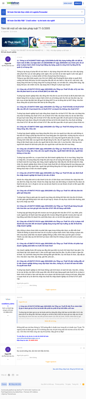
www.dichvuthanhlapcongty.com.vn (28, 338)
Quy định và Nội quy (47, 384)
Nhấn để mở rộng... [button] (51, 321)
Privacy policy (59, 384)
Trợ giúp (68, 384)
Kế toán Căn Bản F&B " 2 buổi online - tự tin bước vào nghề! (31, 21)
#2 (84, 298)
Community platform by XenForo (20, 390)
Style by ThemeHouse (9, 394)
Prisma (4, 384)
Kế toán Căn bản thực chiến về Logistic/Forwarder (27, 12)
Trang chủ (75, 384)
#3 (84, 348)
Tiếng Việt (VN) (15, 384)
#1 (84, 58)
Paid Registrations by (19, 392)
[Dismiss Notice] (81, 12)
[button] (3, 3)
